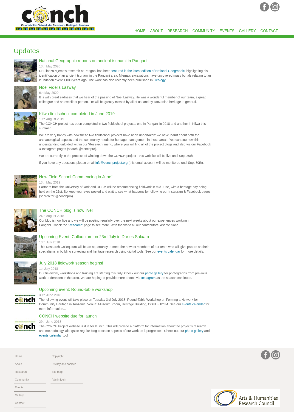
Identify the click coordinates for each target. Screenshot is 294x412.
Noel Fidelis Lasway (57, 87)
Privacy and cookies (64, 364)
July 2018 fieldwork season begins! (71, 263)
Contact (269, 31)
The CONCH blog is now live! (66, 210)
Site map (57, 371)
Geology (159, 80)
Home (140, 31)
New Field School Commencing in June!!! (77, 177)
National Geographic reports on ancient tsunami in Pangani (93, 60)
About (156, 31)
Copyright (57, 356)
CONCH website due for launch (68, 316)
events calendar (168, 251)
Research (177, 31)
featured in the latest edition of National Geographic (148, 71)
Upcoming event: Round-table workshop (76, 289)
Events (227, 31)
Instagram (148, 278)
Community (203, 31)
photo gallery (154, 273)
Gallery (247, 31)
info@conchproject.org (111, 162)
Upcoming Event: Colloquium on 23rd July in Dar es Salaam (94, 236)
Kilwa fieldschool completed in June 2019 (77, 113)
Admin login (59, 379)
